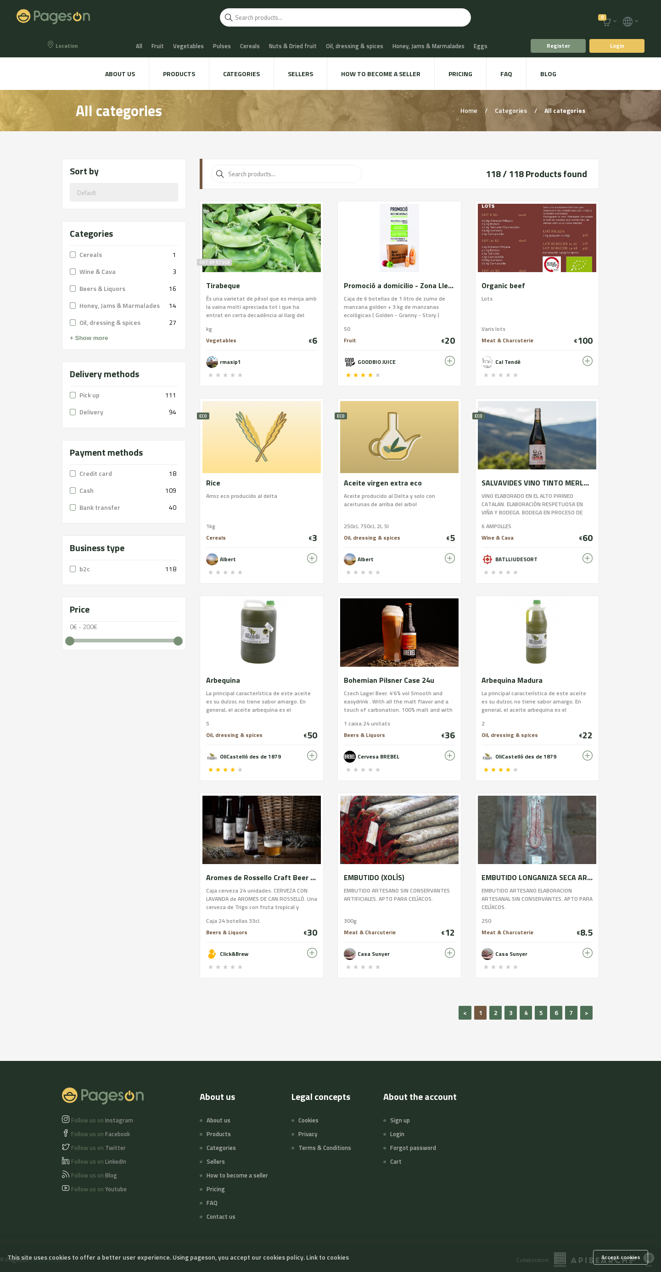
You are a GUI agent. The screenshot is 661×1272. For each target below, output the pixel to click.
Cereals (250, 45)
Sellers (300, 73)
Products (179, 73)
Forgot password (413, 1147)
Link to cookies (327, 1257)
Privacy (307, 1133)
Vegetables (188, 45)
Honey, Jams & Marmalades (428, 45)
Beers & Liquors (102, 288)
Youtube (99, 1189)
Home (469, 110)
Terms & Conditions (324, 1147)
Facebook (100, 1133)
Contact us (221, 1216)
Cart (396, 1161)
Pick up (89, 395)
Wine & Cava (97, 271)
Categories (241, 73)
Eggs (480, 45)
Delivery (91, 412)
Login (617, 45)
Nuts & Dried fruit (293, 45)
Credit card (95, 473)
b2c (84, 569)
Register (558, 45)
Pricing (460, 73)
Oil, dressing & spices (354, 45)
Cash (86, 490)
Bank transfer (99, 507)
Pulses (222, 45)
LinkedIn (98, 1161)
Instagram (102, 1120)
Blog (548, 73)
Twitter (98, 1147)
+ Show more (89, 338)
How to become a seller (380, 73)
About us (120, 73)
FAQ (506, 73)
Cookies (308, 1120)
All (139, 45)
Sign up (400, 1120)
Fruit (157, 45)
